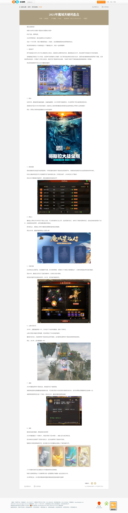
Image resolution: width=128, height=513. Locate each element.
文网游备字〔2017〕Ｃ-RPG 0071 (36, 503)
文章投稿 (105, 7)
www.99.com (18, 2)
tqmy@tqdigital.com (79, 502)
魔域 (13, 502)
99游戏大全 (30, 2)
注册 (108, 2)
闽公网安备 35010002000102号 (38, 505)
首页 (29, 7)
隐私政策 (61, 505)
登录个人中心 (101, 2)
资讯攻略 (35, 7)
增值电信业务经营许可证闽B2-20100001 (20, 505)
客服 (115, 2)
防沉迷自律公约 (65, 503)
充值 (111, 2)
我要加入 (95, 7)
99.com (18, 503)
